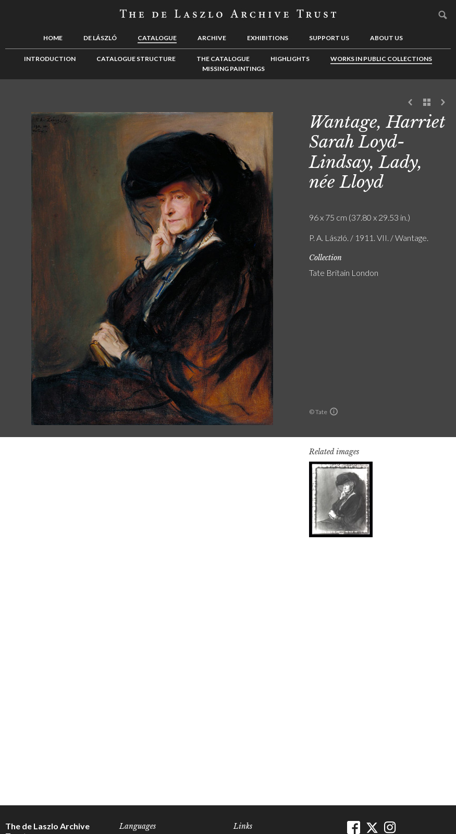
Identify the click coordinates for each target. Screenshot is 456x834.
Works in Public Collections (381, 59)
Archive (212, 38)
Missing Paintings (233, 68)
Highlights (290, 59)
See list (427, 103)
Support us (329, 38)
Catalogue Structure (136, 59)
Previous (410, 103)
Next (443, 103)
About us (386, 38)
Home (53, 38)
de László (100, 38)
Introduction (50, 59)
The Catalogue (223, 59)
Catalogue (157, 38)
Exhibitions (267, 38)
